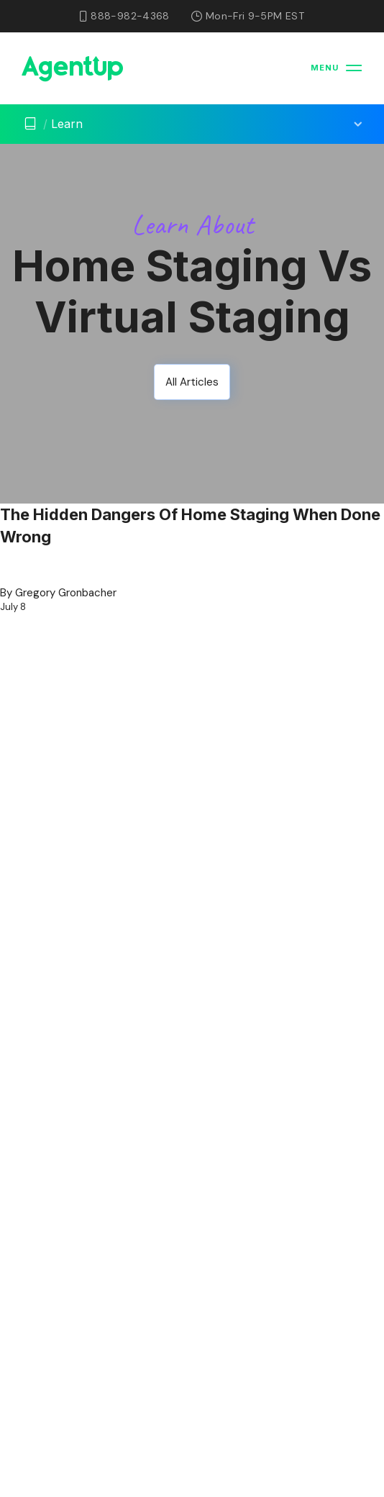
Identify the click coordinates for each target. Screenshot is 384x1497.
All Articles (192, 382)
